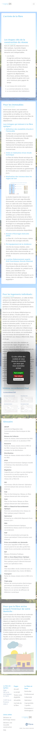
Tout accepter (18, 373)
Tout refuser (18, 376)
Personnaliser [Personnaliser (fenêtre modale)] (18, 379)
